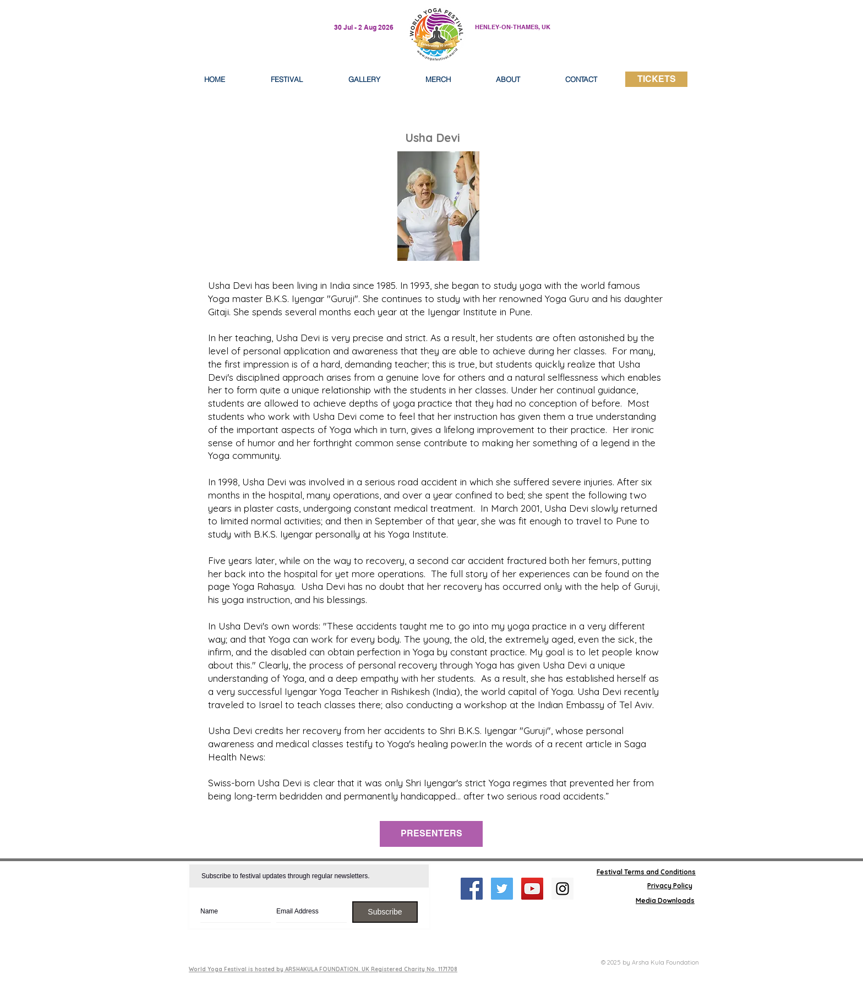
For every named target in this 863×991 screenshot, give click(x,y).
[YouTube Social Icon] (532, 889)
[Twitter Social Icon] (502, 889)
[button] (508, 79)
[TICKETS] (656, 79)
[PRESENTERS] (431, 834)
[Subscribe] (385, 912)
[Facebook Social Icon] (472, 889)
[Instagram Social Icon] (562, 889)
